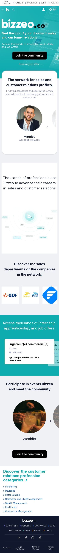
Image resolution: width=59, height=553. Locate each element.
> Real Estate (10, 507)
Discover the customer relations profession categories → (24, 475)
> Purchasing (10, 486)
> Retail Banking (11, 495)
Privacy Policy (51, 548)
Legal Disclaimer (20, 548)
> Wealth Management (15, 503)
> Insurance (9, 491)
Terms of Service (35, 548)
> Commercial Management (17, 511)
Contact (6, 548)
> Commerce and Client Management (22, 499)
